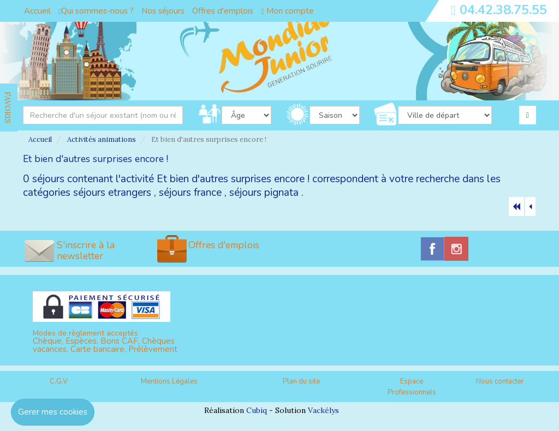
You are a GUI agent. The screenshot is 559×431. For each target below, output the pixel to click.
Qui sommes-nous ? (96, 10)
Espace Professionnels (412, 387)
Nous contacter (500, 381)
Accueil (37, 10)
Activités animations (101, 139)
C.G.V (59, 381)
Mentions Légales (169, 381)
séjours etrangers (112, 192)
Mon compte (287, 10)
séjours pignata (264, 192)
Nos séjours (163, 10)
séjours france (190, 192)
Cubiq (256, 410)
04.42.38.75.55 (503, 10)
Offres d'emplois (222, 10)
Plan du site (301, 381)
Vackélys (323, 410)
